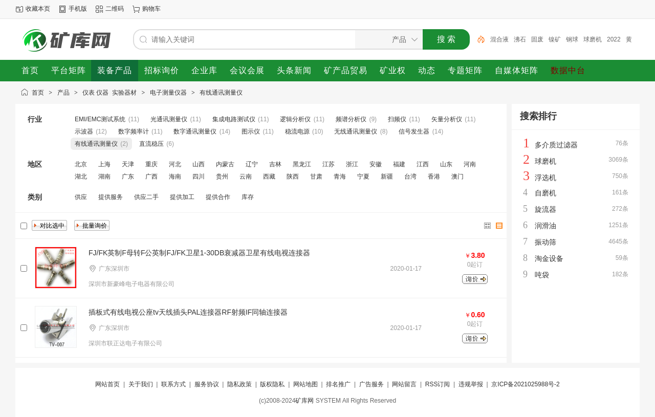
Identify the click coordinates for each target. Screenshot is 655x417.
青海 (340, 176)
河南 (470, 164)
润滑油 (545, 226)
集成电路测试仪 (233, 119)
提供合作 (218, 197)
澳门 (457, 176)
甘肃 (316, 176)
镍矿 (555, 39)
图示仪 (251, 131)
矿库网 (304, 400)
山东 (446, 164)
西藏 (269, 176)
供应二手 (146, 197)
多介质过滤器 (556, 145)
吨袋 (542, 275)
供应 (81, 197)
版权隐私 (272, 384)
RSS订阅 (437, 384)
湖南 (104, 176)
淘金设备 (549, 258)
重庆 (151, 164)
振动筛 (545, 242)
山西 (198, 164)
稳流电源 (297, 131)
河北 (175, 164)
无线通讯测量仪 (355, 131)
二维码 (114, 8)
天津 (128, 164)
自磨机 (545, 193)
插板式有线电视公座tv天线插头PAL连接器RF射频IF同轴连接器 (188, 312)
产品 (63, 92)
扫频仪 (397, 119)
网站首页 (107, 384)
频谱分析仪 (351, 119)
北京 (81, 164)
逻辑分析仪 (295, 119)
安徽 (375, 164)
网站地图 (305, 384)
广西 (151, 176)
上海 (104, 164)
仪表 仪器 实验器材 (109, 92)
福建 (399, 164)
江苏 (328, 164)
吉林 (275, 164)
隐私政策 (239, 384)
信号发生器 (414, 131)
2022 (614, 39)
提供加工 (182, 197)
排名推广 (338, 384)
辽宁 (252, 164)
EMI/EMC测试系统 (100, 119)
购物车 (151, 8)
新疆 (387, 176)
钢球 (572, 39)
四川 (198, 176)
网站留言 (404, 384)
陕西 (293, 176)
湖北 (81, 176)
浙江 (352, 164)
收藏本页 (38, 8)
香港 (434, 176)
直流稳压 (151, 143)
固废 (537, 39)
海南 (175, 176)
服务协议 (206, 384)
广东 (128, 176)
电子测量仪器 (168, 92)
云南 (245, 176)
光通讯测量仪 (168, 119)
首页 (38, 92)
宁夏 (363, 176)
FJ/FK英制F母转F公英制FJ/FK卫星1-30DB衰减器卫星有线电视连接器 (199, 253)
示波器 (84, 131)
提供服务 (110, 197)
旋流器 (545, 209)
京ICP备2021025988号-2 (525, 384)
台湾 (410, 176)
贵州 (222, 176)
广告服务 (371, 384)
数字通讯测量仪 (194, 131)
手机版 (78, 8)
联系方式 (173, 384)
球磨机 (592, 39)
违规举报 (470, 384)
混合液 (499, 39)
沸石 (520, 39)
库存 (248, 197)
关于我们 (140, 384)
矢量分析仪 (446, 119)
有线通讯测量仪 (221, 92)
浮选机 (545, 177)
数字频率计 (133, 131)
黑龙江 (302, 164)
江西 (423, 164)
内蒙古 (225, 164)
